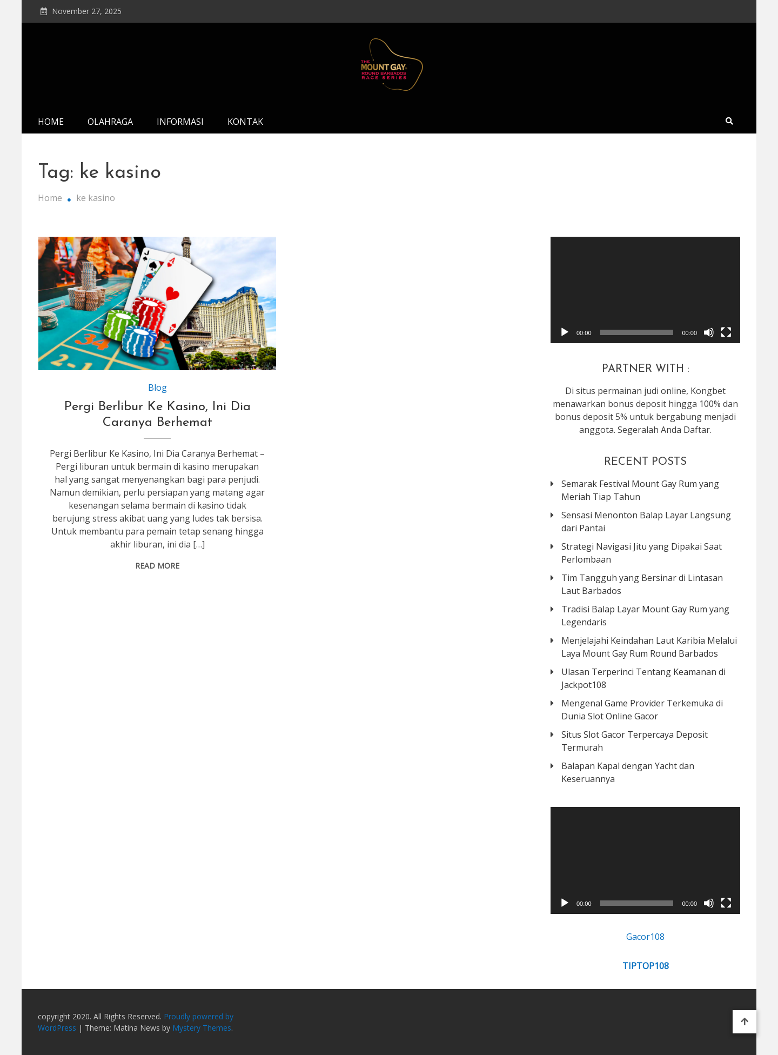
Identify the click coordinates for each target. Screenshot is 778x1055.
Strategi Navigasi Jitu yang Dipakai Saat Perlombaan (641, 552)
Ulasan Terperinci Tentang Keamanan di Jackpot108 (643, 678)
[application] (645, 290)
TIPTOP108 (645, 966)
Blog (157, 387)
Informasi (180, 122)
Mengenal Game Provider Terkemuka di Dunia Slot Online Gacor (642, 709)
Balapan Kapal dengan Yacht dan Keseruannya (627, 772)
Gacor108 (645, 937)
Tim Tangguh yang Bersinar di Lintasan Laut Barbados (642, 584)
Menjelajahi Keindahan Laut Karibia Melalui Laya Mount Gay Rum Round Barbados (649, 647)
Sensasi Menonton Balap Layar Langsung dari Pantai (646, 521)
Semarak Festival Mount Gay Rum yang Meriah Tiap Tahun (640, 490)
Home (51, 122)
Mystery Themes (201, 1028)
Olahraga (110, 122)
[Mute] (708, 332)
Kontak (245, 122)
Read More (157, 565)
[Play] (564, 332)
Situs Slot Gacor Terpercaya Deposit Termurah (634, 741)
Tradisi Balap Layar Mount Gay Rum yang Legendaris (645, 615)
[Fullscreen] (726, 332)
